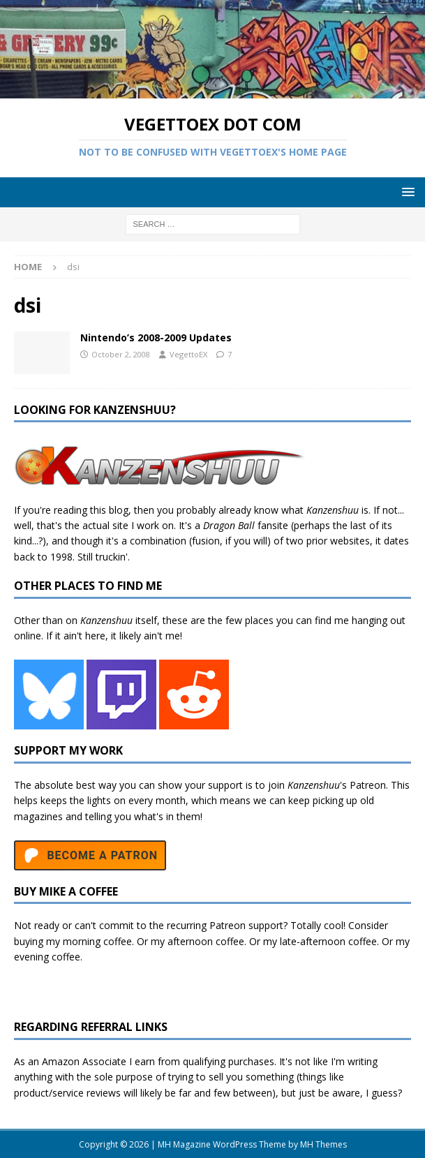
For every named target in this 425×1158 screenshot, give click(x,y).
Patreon (368, 785)
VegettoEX (188, 354)
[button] (406, 191)
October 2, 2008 (120, 354)
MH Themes (323, 1144)
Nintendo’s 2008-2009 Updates (156, 337)
